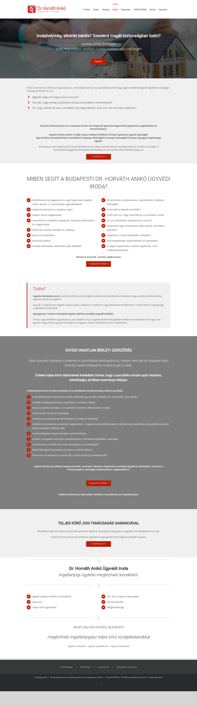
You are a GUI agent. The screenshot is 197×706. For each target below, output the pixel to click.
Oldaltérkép (85, 667)
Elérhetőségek (66, 667)
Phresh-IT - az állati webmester (151, 677)
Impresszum (103, 667)
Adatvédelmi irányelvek (126, 667)
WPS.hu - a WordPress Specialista (126, 677)
